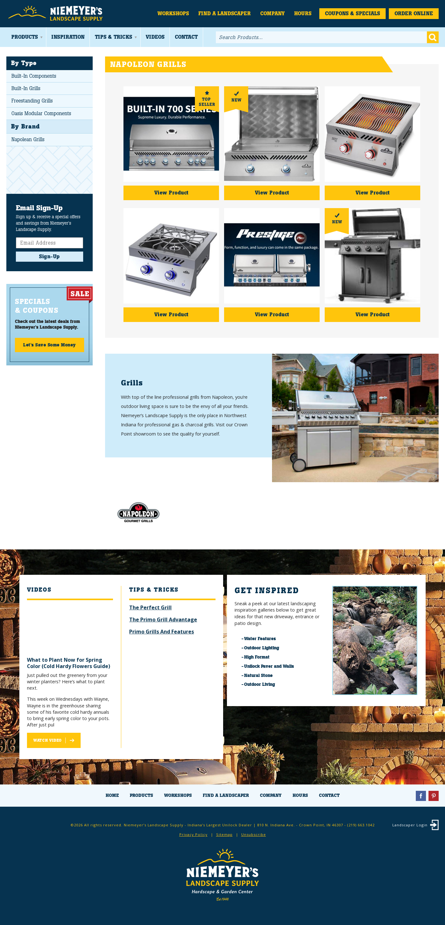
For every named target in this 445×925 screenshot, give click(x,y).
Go (433, 37)
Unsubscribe (253, 834)
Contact (186, 37)
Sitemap (224, 834)
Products (24, 37)
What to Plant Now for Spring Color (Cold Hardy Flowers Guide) (68, 663)
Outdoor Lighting (261, 648)
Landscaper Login (410, 825)
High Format (256, 657)
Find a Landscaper (224, 13)
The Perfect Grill (150, 607)
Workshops (173, 13)
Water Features (260, 638)
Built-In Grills (25, 88)
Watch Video (47, 740)
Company (272, 13)
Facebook (421, 796)
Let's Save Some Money (49, 345)
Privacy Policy (193, 834)
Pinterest (433, 796)
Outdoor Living (259, 684)
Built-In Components (33, 76)
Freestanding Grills (32, 101)
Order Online (414, 13)
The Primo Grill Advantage (163, 619)
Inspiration (67, 37)
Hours (302, 13)
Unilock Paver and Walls (269, 666)
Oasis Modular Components (41, 113)
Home (112, 795)
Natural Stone (258, 675)
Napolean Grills (27, 139)
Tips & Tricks (113, 37)
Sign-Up (49, 256)
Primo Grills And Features (161, 631)
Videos (155, 37)
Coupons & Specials (352, 13)
